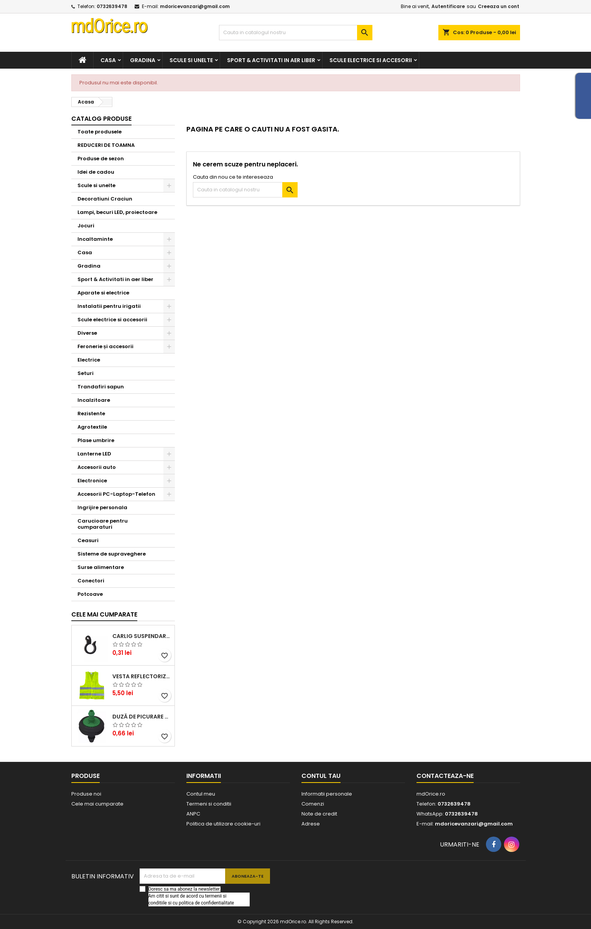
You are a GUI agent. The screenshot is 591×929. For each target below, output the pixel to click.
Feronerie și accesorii (105, 346)
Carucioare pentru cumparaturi (102, 524)
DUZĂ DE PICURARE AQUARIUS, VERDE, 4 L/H (141, 717)
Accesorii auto (96, 467)
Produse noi (86, 793)
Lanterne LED (94, 453)
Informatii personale (326, 793)
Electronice (92, 480)
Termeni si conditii (208, 803)
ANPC (193, 813)
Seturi (85, 373)
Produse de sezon (100, 158)
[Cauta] (295, 32)
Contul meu (200, 793)
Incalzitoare (93, 400)
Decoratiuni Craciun (104, 198)
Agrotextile (92, 427)
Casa (108, 60)
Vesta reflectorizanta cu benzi (141, 676)
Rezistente (91, 413)
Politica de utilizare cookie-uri (223, 823)
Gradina (142, 60)
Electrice (88, 359)
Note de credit (319, 813)
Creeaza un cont (498, 6)
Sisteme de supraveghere (111, 553)
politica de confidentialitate (206, 903)
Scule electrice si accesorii (370, 60)
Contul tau (321, 775)
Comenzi (312, 803)
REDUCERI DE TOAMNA (106, 145)
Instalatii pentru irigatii (109, 306)
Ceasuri (88, 540)
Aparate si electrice (103, 292)
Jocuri (85, 225)
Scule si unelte (191, 60)
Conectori (90, 580)
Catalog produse (101, 118)
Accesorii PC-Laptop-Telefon (116, 494)
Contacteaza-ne (445, 775)
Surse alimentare (100, 567)
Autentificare (448, 6)
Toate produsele (99, 131)
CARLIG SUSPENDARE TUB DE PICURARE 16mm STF (141, 636)
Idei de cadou (95, 172)
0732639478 (112, 6)
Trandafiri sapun (100, 386)
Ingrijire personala (102, 507)
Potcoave (90, 594)
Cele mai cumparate (104, 614)
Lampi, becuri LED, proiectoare (117, 212)
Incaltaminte (95, 239)
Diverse (87, 333)
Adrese (310, 823)
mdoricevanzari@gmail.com (195, 6)
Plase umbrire (95, 440)
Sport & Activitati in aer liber (271, 60)
